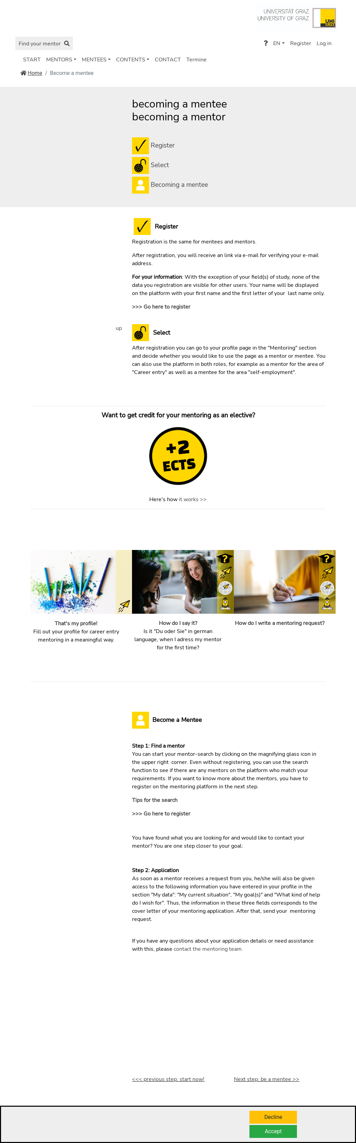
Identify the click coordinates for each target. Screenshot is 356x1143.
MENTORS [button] (59, 59)
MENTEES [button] (94, 59)
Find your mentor (44, 44)
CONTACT (168, 59)
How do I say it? (178, 623)
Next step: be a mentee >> (266, 1079)
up (119, 328)
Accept (273, 1131)
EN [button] (276, 43)
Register (300, 43)
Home (31, 73)
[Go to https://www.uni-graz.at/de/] (296, 17)
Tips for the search (154, 800)
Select (160, 164)
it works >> (193, 499)
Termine (196, 59)
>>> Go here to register (161, 307)
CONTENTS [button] (130, 59)
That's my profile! (76, 623)
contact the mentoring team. (208, 949)
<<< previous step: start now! (168, 1079)
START (32, 59)
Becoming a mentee (178, 184)
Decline (273, 1117)
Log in (324, 43)
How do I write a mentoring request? (279, 623)
